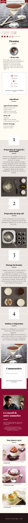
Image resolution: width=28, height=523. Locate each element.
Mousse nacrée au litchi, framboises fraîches (12, 484)
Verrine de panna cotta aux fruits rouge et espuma (14, 461)
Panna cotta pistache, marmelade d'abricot (12, 506)
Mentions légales (15, 518)
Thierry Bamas (8, 507)
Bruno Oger (15, 57)
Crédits (21, 518)
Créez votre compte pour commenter (14, 380)
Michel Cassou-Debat (9, 485)
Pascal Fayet (7, 463)
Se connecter (14, 381)
